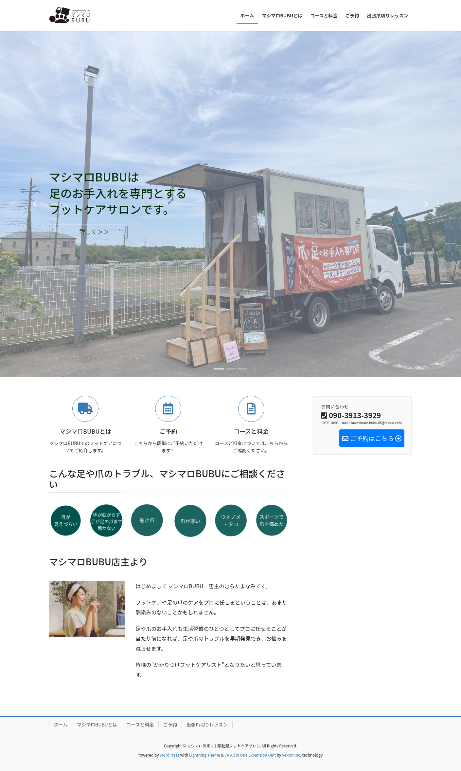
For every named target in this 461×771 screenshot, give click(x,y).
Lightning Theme (204, 755)
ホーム (61, 724)
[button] (34, 204)
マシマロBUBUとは (97, 724)
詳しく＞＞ (94, 231)
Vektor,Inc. (291, 755)
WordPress (169, 755)
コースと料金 (140, 724)
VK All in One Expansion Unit (250, 755)
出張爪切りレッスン (207, 724)
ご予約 (170, 724)
